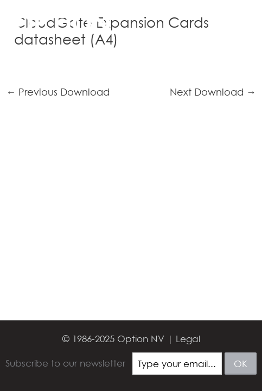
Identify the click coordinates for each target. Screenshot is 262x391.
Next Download (213, 92)
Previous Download (58, 92)
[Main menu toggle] (239, 23)
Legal (188, 338)
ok (240, 363)
